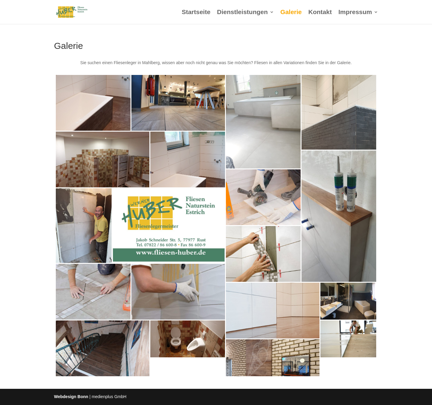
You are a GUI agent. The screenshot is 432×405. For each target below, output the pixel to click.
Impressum (355, 12)
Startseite (196, 12)
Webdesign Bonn (71, 396)
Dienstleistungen (242, 12)
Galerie (291, 12)
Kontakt (320, 12)
